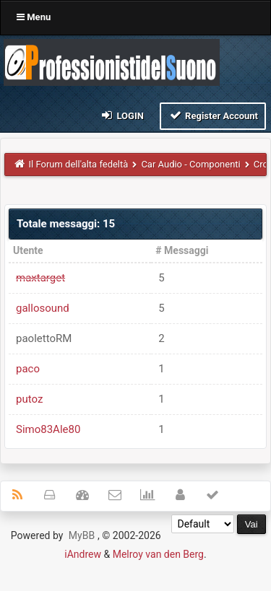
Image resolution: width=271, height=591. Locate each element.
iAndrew (82, 554)
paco (28, 368)
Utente (28, 250)
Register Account (213, 115)
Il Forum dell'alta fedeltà (79, 164)
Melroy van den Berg (158, 554)
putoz (29, 399)
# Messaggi (181, 250)
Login (122, 115)
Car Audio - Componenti (190, 164)
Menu (34, 17)
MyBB (82, 535)
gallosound (42, 308)
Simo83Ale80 (48, 429)
